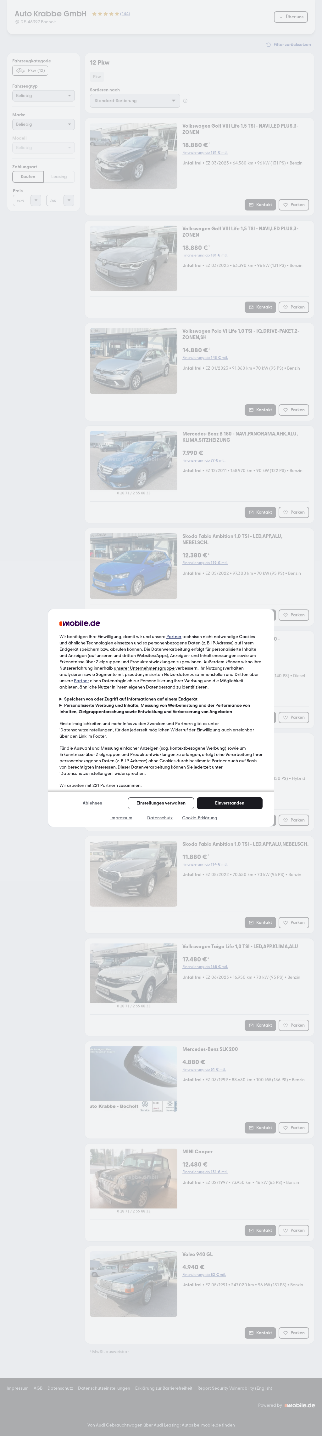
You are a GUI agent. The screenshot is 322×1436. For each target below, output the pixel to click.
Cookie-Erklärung (199, 818)
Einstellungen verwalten (161, 803)
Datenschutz (160, 818)
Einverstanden (229, 803)
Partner (173, 636)
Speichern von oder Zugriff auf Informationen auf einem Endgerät (130, 699)
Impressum (121, 818)
